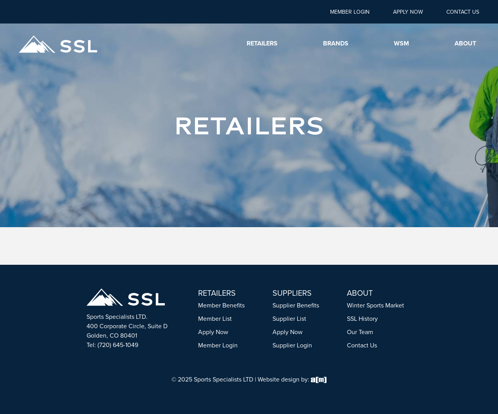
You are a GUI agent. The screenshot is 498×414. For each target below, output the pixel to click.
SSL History (362, 318)
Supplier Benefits (295, 305)
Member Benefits (221, 305)
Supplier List (289, 318)
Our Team (360, 331)
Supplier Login (292, 345)
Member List (215, 318)
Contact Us (462, 12)
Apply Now (408, 12)
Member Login (350, 12)
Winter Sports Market (375, 305)
